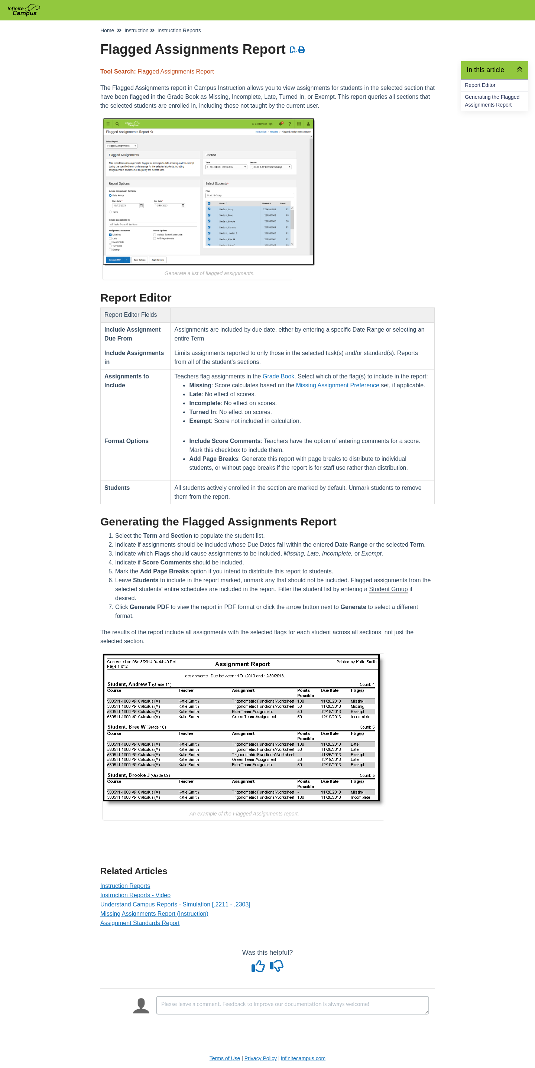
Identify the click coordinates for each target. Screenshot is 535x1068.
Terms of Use (225, 1058)
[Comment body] (292, 1005)
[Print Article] (302, 50)
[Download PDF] (293, 50)
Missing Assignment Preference (337, 385)
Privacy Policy (260, 1058)
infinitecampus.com (303, 1058)
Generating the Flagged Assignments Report (492, 101)
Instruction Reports (125, 886)
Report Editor (480, 85)
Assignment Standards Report (139, 923)
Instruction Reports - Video (135, 895)
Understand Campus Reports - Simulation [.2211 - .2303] (175, 904)
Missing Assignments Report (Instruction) (154, 914)
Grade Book (278, 376)
